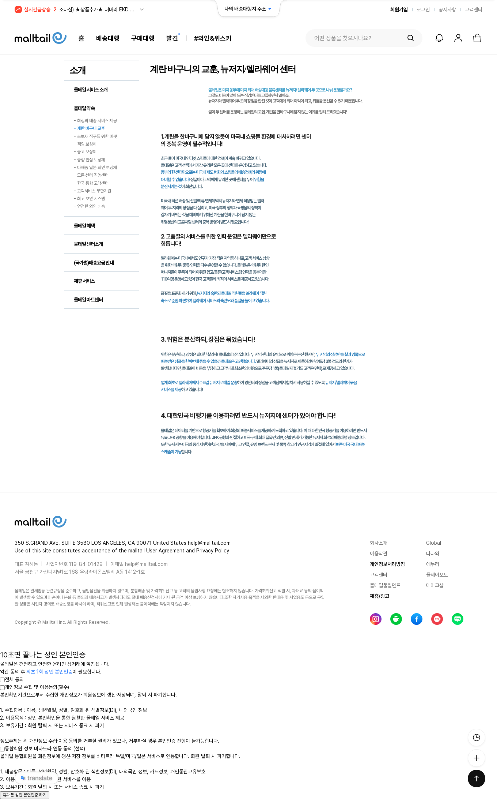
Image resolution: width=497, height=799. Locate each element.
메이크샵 (435, 585)
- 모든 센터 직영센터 (91, 175)
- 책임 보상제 (85, 144)
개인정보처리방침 (387, 564)
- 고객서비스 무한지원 (92, 191)
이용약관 (378, 553)
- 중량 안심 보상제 (89, 159)
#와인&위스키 (213, 38)
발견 (172, 38)
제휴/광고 (379, 596)
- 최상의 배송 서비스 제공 (95, 120)
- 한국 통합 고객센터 (91, 183)
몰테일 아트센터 (88, 300)
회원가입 (399, 9)
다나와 (432, 553)
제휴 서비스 (84, 281)
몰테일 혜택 (84, 226)
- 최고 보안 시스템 (89, 198)
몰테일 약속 (84, 108)
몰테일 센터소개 (88, 244)
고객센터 (473, 9)
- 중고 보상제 (85, 152)
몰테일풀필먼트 (385, 585)
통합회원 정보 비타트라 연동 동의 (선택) (42, 748)
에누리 (432, 564)
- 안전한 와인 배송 (89, 206)
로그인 (423, 9)
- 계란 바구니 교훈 (89, 128)
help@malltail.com (146, 564)
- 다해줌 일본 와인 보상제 (95, 167)
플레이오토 (437, 575)
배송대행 (107, 38)
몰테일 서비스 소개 (90, 90)
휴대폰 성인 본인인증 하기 (24, 795)
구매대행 (143, 38)
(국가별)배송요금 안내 (94, 263)
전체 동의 (12, 679)
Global (433, 543)
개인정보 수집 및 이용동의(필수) (34, 687)
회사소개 (378, 543)
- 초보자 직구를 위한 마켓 (95, 136)
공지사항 (447, 9)
